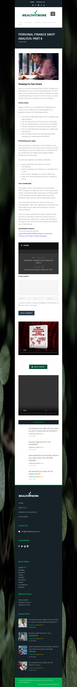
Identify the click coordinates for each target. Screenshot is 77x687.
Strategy (32, 434)
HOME (32, 2)
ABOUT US (22, 508)
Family (20, 575)
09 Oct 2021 (22, 42)
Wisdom (21, 587)
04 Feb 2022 (32, 449)
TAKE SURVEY (38, 367)
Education (22, 580)
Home (20, 22)
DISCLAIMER (23, 600)
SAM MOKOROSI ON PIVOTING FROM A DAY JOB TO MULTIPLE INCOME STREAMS (44, 458)
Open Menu (53, 14)
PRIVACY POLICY (24, 602)
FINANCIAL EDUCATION (27, 512)
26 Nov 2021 (32, 479)
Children (21, 577)
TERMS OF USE (24, 605)
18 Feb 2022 (32, 436)
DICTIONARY (23, 517)
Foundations (28, 22)
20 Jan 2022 (32, 465)
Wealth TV (39, 434)
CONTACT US (40, 2)
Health (20, 582)
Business (21, 572)
